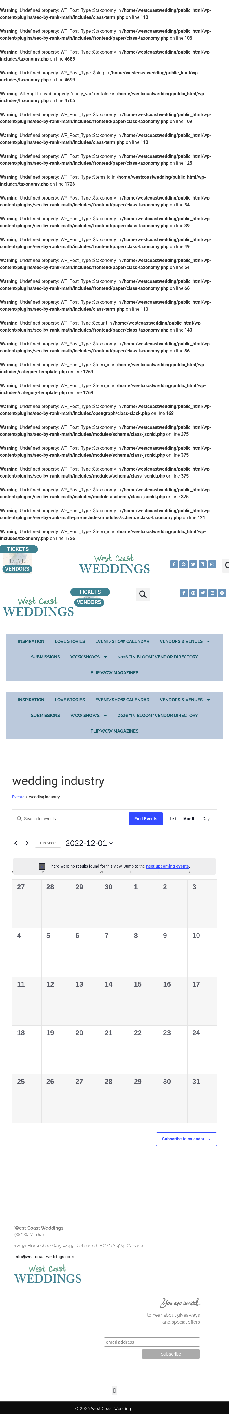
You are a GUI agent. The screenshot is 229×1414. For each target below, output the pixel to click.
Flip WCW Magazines (114, 672)
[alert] (114, 866)
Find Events (145, 818)
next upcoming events (167, 866)
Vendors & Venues (185, 641)
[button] (143, 594)
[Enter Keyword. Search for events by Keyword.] (70, 819)
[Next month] (26, 843)
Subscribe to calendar (183, 1139)
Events (18, 797)
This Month (47, 843)
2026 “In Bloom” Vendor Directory (158, 657)
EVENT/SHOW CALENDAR (122, 641)
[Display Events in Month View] (189, 819)
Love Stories (70, 641)
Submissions (45, 657)
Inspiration (31, 641)
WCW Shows (89, 657)
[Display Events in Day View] (206, 819)
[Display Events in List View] (173, 819)
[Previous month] (15, 843)
